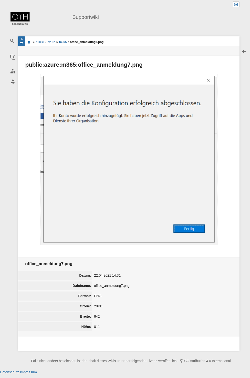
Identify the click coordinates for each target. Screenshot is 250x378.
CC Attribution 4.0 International (207, 361)
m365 (63, 42)
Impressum (28, 372)
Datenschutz (9, 372)
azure (51, 42)
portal (29, 42)
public (40, 42)
